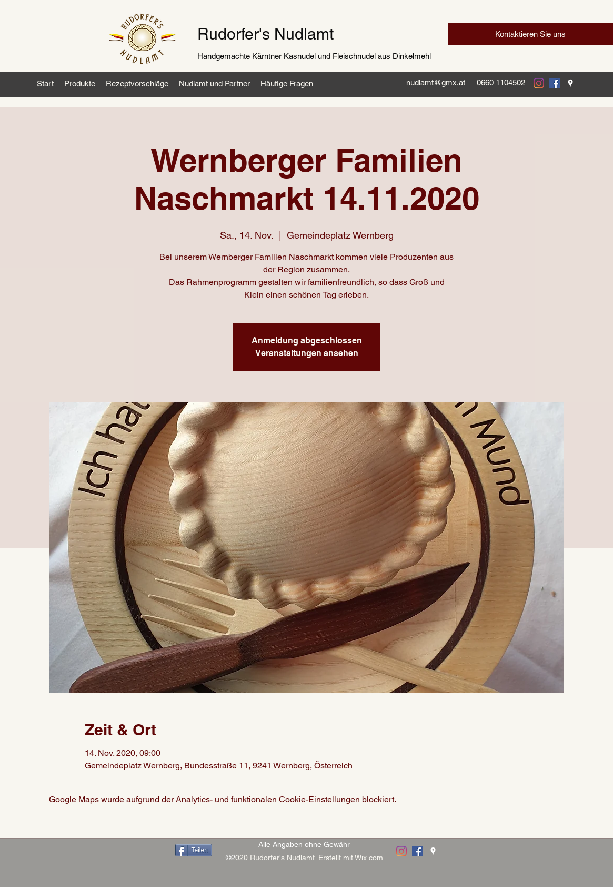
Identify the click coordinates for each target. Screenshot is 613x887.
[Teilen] (193, 850)
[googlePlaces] (570, 83)
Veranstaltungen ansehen (306, 353)
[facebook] (554, 83)
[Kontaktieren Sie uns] (530, 34)
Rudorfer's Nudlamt (265, 34)
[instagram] (539, 83)
